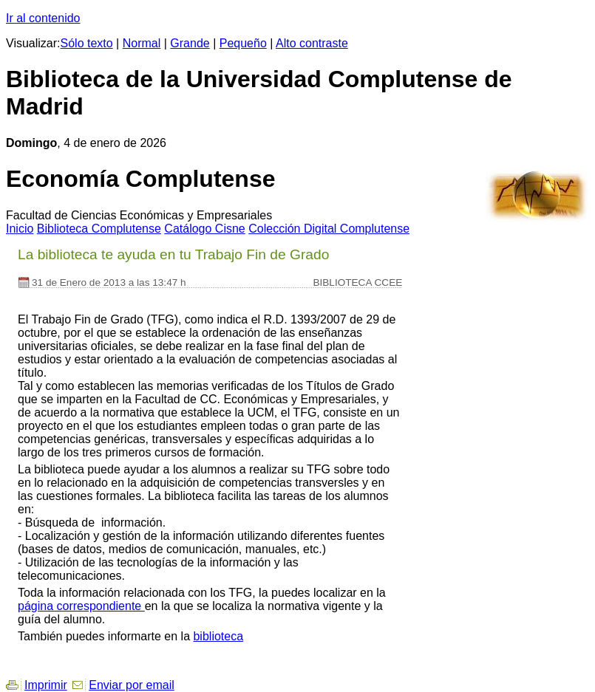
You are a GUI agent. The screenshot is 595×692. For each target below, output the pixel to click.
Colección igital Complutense (328, 228)
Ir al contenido (43, 18)
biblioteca (218, 636)
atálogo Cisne (204, 228)
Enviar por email (131, 685)
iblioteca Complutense (99, 228)
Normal (142, 43)
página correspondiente (81, 606)
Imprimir (45, 685)
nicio (19, 228)
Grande (189, 43)
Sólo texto (87, 43)
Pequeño (243, 43)
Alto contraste (312, 43)
